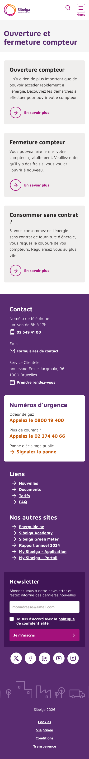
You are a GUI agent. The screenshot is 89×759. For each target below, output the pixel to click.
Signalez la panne (32, 452)
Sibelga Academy (32, 533)
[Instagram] (73, 658)
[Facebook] (30, 658)
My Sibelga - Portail (34, 558)
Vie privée (44, 730)
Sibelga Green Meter (35, 539)
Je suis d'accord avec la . (45, 621)
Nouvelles (24, 483)
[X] (16, 658)
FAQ (19, 502)
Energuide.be (27, 527)
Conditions (44, 738)
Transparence (44, 746)
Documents (26, 489)
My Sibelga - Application (38, 551)
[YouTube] (59, 658)
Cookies (44, 722)
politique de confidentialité (45, 621)
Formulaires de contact (34, 351)
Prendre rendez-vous (32, 382)
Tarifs (20, 496)
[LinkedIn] (44, 658)
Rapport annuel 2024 (35, 545)
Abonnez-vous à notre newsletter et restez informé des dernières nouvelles (42, 593)
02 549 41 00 (25, 332)
